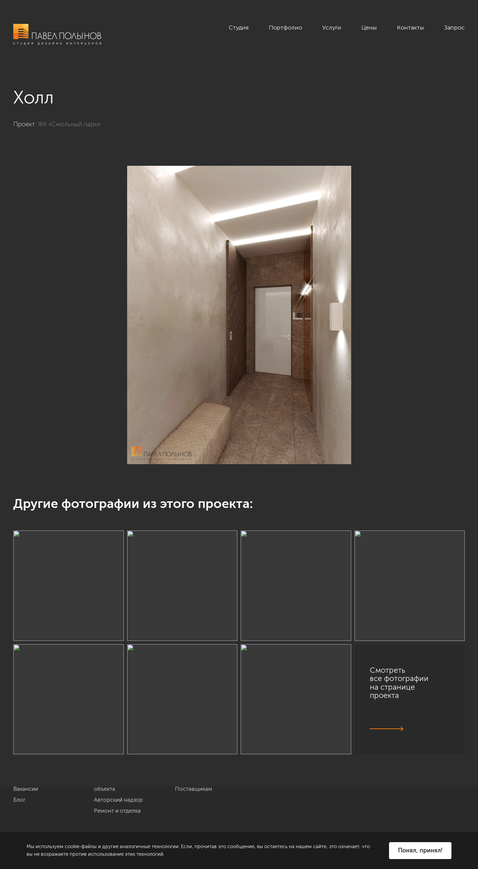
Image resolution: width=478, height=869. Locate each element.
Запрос (454, 27)
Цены (369, 27)
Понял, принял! (420, 850)
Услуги (331, 27)
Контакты (410, 27)
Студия (239, 27)
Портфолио (285, 27)
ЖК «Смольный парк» (69, 124)
